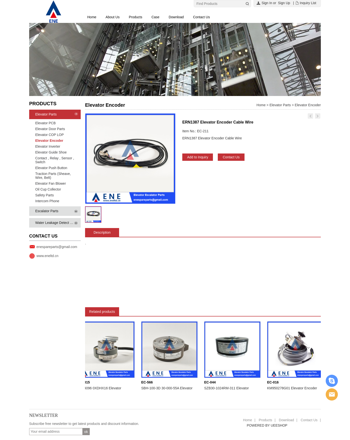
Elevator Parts (46, 114)
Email (332, 394)
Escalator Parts (46, 211)
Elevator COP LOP (49, 135)
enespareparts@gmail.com (56, 247)
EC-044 (211, 382)
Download (176, 17)
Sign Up (284, 3)
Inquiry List (308, 3)
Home (91, 17)
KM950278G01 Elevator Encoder (293, 388)
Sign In (267, 3)
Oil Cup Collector (48, 189)
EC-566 (148, 382)
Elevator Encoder (49, 141)
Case (155, 17)
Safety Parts (44, 195)
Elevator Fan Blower (50, 183)
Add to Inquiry (197, 157)
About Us (112, 17)
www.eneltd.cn (47, 256)
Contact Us (201, 17)
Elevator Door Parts (50, 129)
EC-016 (274, 382)
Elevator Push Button (51, 168)
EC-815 (85, 382)
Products (135, 17)
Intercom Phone (47, 201)
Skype (332, 381)
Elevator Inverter (47, 146)
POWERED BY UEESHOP (267, 425)
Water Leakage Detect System (58, 223)
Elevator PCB (45, 123)
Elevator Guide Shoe (51, 152)
